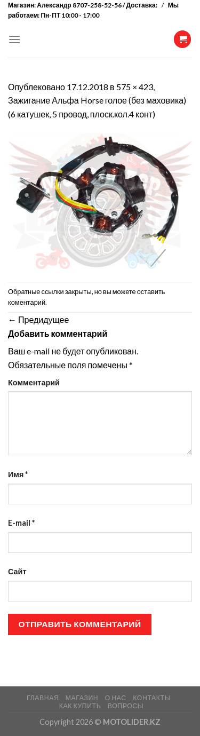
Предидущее (38, 319)
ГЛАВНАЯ (43, 698)
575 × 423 (134, 87)
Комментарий (34, 382)
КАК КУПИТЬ (80, 706)
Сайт (17, 571)
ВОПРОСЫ (125, 706)
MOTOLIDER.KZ (132, 721)
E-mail (21, 522)
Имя (18, 474)
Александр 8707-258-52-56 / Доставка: (97, 5)
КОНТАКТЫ (152, 698)
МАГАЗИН (82, 698)
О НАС (115, 698)
